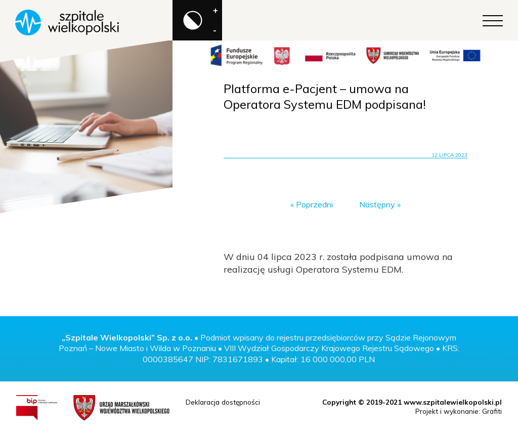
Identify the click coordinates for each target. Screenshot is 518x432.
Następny (377, 204)
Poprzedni (314, 204)
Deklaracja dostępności (223, 402)
